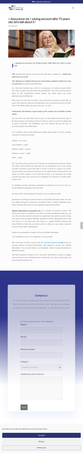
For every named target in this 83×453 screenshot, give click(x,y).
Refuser (41, 442)
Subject (24, 362)
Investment (13, 26)
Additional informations (32, 375)
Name (23, 324)
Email (23, 336)
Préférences (41, 448)
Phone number (27, 349)
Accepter (41, 435)
